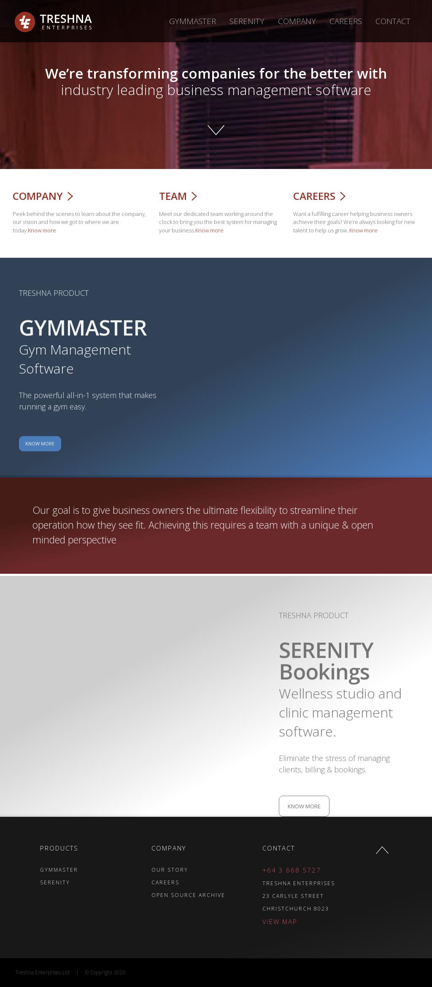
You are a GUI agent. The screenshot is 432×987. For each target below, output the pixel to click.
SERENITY (18, 882)
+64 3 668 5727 (255, 870)
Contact (392, 21)
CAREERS (129, 882)
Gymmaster (192, 21)
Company (297, 21)
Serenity (247, 21)
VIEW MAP (243, 921)
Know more (36, 230)
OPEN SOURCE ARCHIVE (152, 895)
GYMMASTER (22, 869)
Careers (345, 21)
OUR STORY (133, 869)
